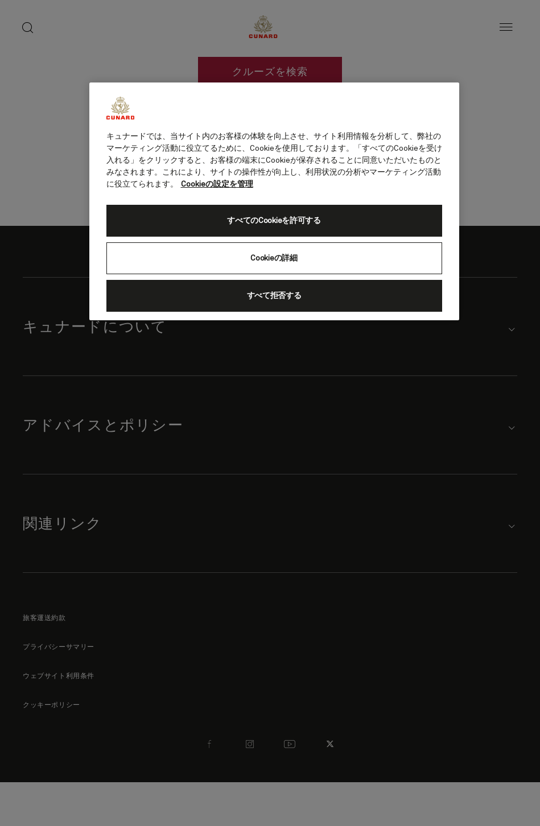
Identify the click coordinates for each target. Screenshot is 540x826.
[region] (274, 201)
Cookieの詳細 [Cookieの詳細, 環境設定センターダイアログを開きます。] (273, 258)
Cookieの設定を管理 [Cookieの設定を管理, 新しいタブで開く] (217, 184)
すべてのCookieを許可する (273, 221)
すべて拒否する (274, 296)
